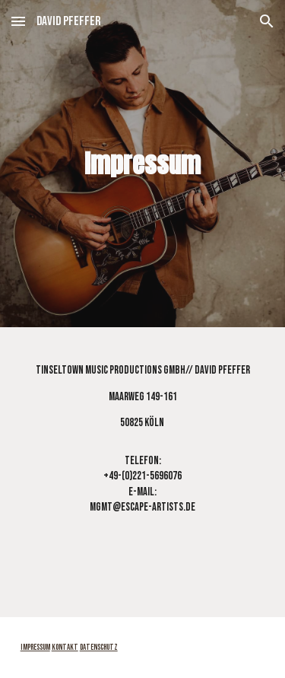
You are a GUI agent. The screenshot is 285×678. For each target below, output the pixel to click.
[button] (18, 21)
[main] (142, 163)
